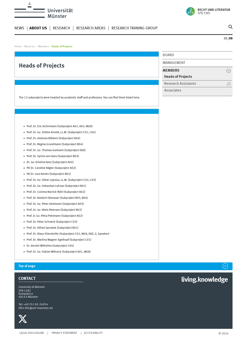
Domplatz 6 (26, 293)
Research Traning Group (134, 28)
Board (168, 55)
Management (174, 63)
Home (17, 46)
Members (43, 46)
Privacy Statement (64, 333)
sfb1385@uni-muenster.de (36, 308)
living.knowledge (204, 280)
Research (61, 28)
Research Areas (91, 28)
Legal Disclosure (31, 333)
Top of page (27, 266)
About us (29, 46)
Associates (172, 90)
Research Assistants (180, 83)
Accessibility (93, 333)
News (19, 28)
